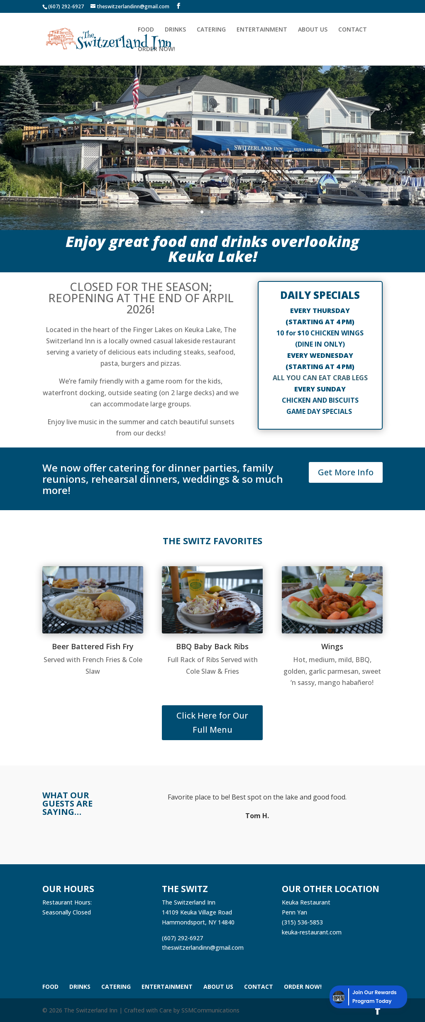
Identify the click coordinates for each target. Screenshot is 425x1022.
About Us (312, 30)
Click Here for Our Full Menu (212, 722)
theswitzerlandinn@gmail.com (203, 947)
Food (146, 30)
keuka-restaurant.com (312, 932)
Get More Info (346, 472)
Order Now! (156, 49)
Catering (211, 30)
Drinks (175, 30)
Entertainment (262, 30)
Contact (352, 30)
